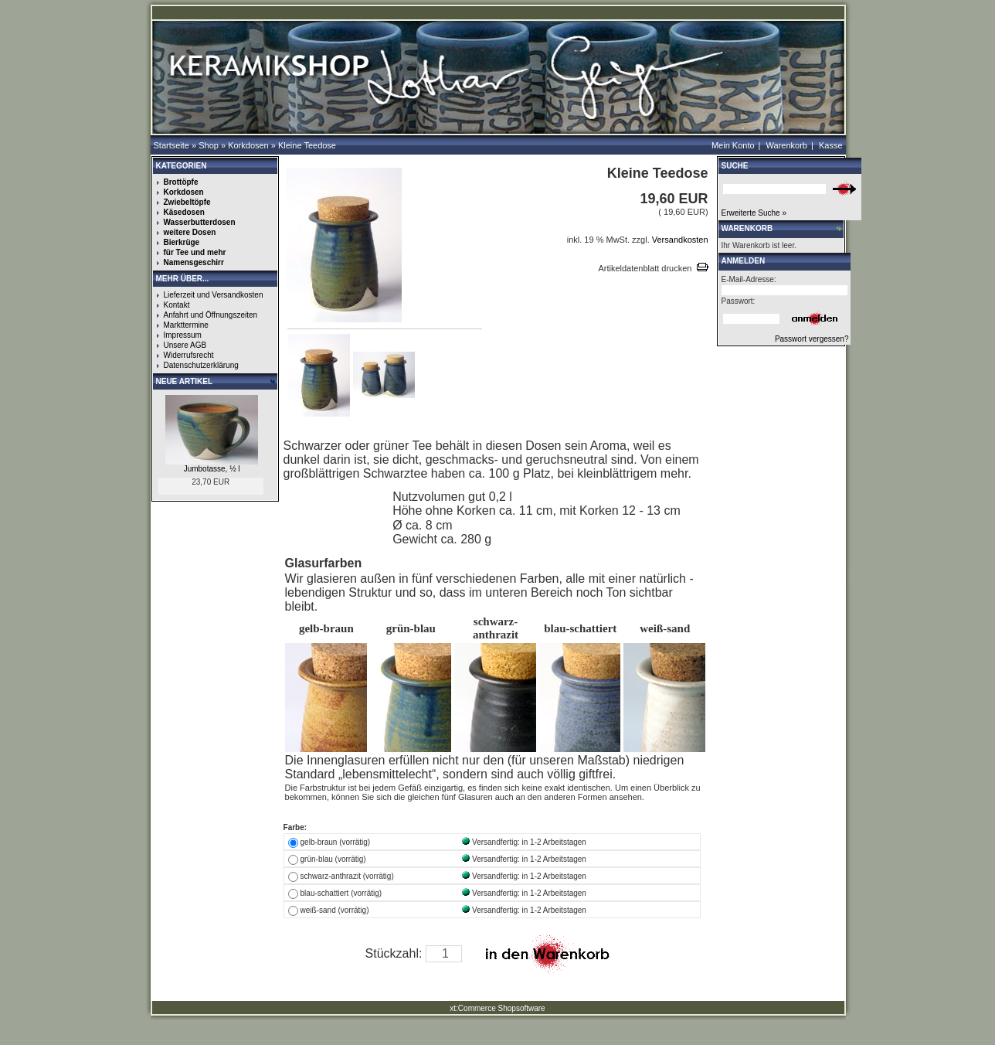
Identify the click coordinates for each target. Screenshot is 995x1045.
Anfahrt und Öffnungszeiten (211, 315)
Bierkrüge (182, 242)
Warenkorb (786, 145)
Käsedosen (184, 212)
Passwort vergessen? (812, 339)
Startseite (171, 145)
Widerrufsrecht (189, 355)
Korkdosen (248, 145)
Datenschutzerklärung (201, 365)
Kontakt (177, 305)
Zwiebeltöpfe (187, 202)
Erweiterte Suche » (754, 213)
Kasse (831, 145)
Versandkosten (679, 239)
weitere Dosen (190, 232)
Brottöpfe (181, 182)
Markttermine (186, 325)
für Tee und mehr (195, 252)
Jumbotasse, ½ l (212, 469)
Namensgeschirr (194, 262)
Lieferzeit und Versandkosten (213, 295)
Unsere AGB (185, 345)
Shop (209, 145)
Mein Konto (733, 145)
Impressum (183, 335)
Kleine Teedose (307, 145)
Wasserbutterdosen (200, 222)
